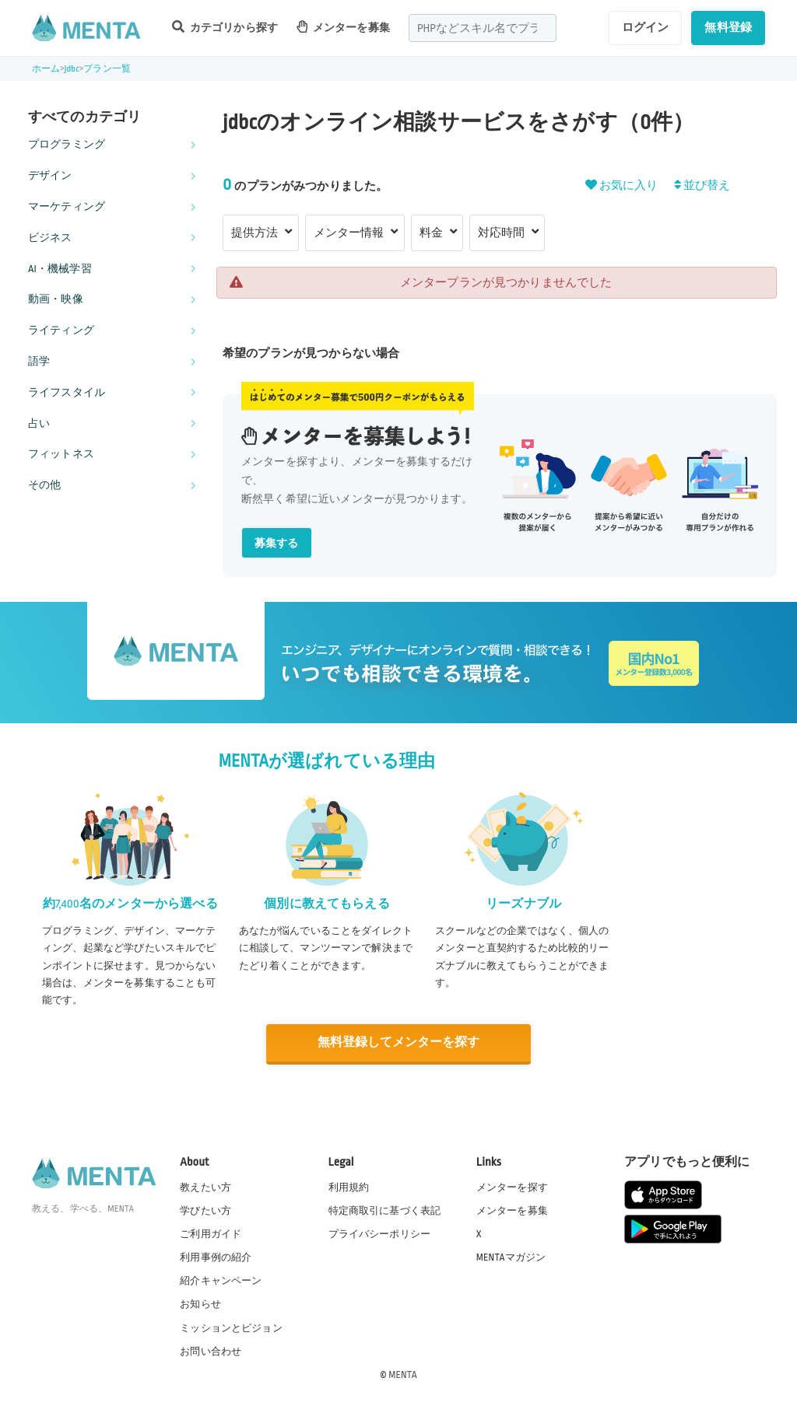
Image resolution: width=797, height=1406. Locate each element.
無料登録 (728, 27)
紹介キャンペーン (221, 1280)
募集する (277, 543)
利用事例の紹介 (215, 1256)
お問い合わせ (210, 1350)
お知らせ (200, 1304)
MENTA (402, 1374)
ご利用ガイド (210, 1233)
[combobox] (482, 28)
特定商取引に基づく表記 (384, 1210)
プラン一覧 (107, 69)
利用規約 (349, 1186)
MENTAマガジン (511, 1256)
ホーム (46, 69)
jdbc (72, 69)
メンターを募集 (343, 26)
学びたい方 (205, 1210)
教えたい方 (205, 1186)
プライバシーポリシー (379, 1233)
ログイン (645, 27)
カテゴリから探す (225, 26)
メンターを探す (512, 1186)
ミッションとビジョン (231, 1327)
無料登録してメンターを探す (398, 1042)
